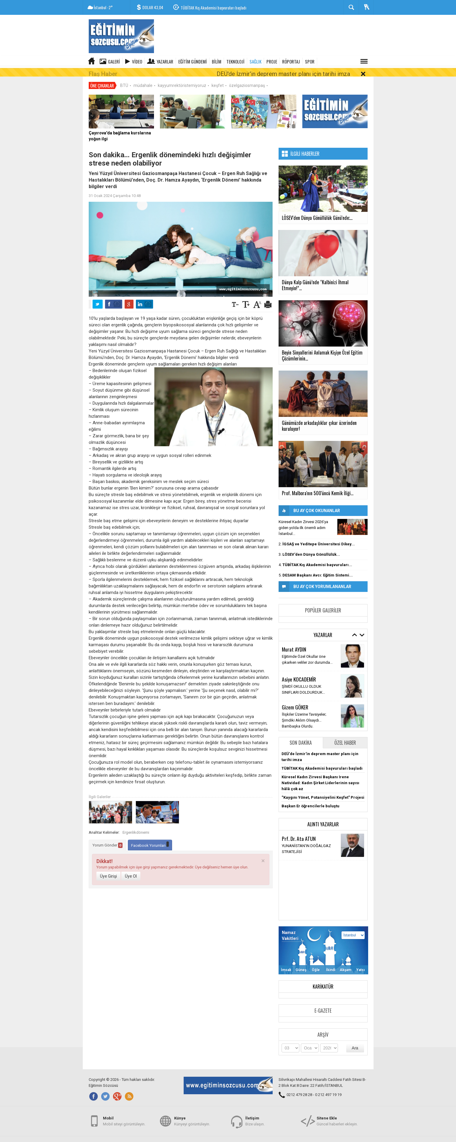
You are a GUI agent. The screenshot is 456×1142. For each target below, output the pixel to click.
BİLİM (216, 61)
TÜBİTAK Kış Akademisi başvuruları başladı (213, 7)
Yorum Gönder (108, 837)
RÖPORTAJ (291, 61)
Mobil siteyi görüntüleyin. (124, 1117)
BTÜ (124, 77)
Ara (355, 1039)
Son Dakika (301, 734)
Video (137, 61)
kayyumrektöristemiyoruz (182, 77)
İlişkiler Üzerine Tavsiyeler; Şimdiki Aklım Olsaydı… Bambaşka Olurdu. (304, 712)
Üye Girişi (108, 867)
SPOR (309, 61)
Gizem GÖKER (295, 699)
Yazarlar (165, 61)
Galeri (114, 61)
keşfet (218, 77)
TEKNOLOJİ (235, 61)
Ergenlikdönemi (136, 824)
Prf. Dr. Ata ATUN (299, 830)
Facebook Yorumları (150, 836)
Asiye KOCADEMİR (299, 671)
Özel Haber (345, 734)
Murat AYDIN (294, 641)
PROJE (271, 61)
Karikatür (323, 978)
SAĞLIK (255, 61)
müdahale (143, 77)
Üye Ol (131, 867)
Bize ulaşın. (255, 1117)
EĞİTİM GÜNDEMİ (192, 61)
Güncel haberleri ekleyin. (337, 1117)
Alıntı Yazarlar (323, 815)
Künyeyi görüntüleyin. (192, 1117)
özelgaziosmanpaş (247, 77)
